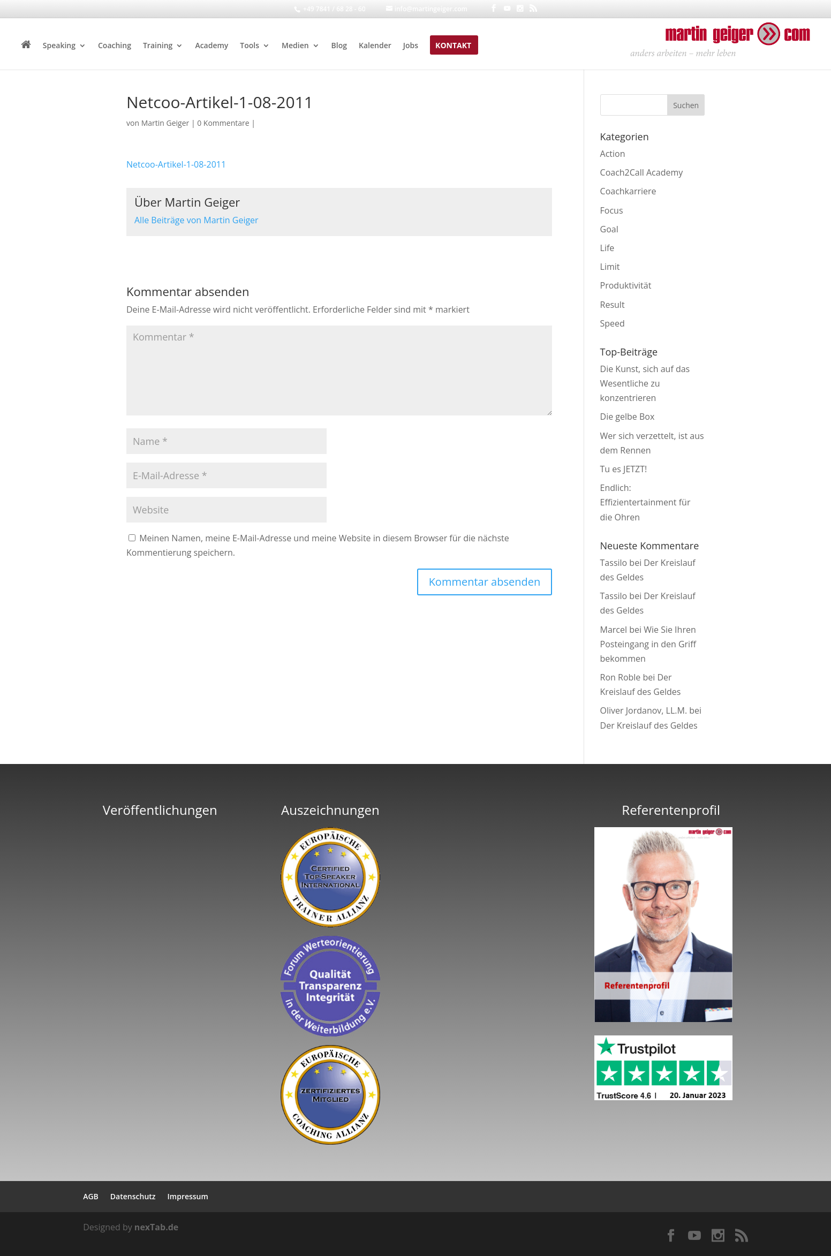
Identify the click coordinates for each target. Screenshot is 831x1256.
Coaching (114, 46)
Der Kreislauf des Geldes (649, 725)
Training (157, 46)
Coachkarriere (628, 191)
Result (612, 305)
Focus (611, 210)
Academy (211, 46)
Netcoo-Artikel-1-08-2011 (176, 164)
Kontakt (453, 46)
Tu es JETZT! (623, 469)
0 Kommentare (223, 123)
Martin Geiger (165, 123)
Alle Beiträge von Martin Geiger (196, 220)
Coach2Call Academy (641, 172)
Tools (249, 46)
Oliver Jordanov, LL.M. (644, 710)
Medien (295, 46)
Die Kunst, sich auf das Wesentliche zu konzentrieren (645, 383)
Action (612, 154)
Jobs (410, 46)
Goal (609, 229)
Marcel (614, 629)
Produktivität (626, 285)
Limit (610, 267)
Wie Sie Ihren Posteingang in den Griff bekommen (648, 644)
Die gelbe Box (627, 416)
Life (607, 248)
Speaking (59, 46)
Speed (612, 323)
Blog (339, 46)
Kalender (375, 46)
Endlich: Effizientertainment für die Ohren (645, 502)
